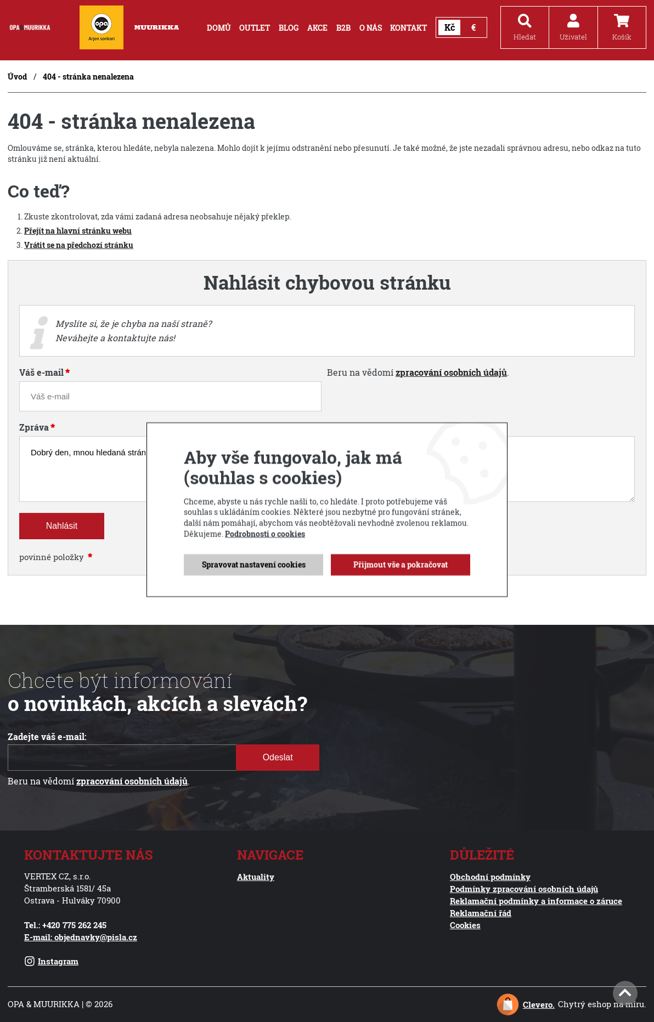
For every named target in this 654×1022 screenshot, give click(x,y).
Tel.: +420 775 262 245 (65, 924)
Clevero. (539, 1004)
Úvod (17, 76)
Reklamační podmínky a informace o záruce (536, 900)
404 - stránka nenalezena (88, 76)
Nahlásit (61, 525)
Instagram (51, 961)
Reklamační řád (480, 912)
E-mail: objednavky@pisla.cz (80, 936)
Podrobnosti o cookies (265, 564)
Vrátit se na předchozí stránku (78, 245)
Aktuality (255, 876)
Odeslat (277, 757)
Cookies (465, 924)
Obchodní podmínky (490, 876)
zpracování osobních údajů (451, 372)
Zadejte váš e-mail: (47, 737)
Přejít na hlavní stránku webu (78, 230)
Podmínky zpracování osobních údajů (524, 888)
